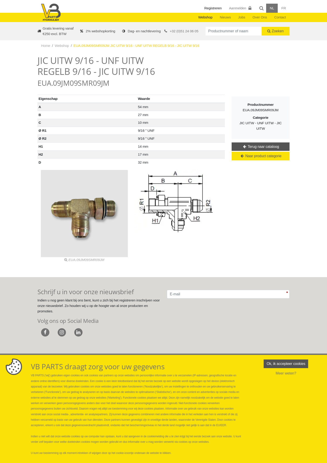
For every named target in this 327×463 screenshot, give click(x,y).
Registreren (213, 8)
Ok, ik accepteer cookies (286, 364)
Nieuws (225, 17)
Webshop (205, 17)
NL (272, 8)
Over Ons (260, 17)
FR (283, 8)
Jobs (241, 17)
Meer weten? (286, 373)
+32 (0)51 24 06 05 (184, 31)
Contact (280, 17)
